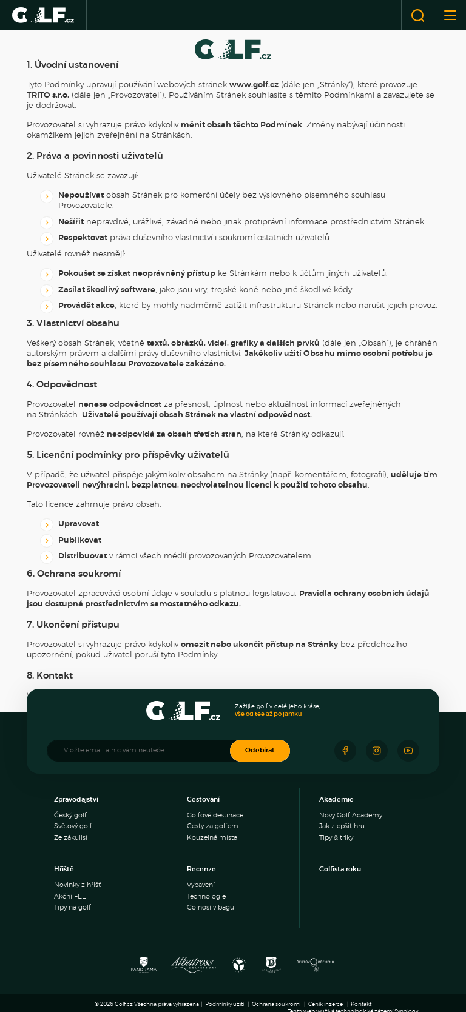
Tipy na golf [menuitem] (72, 907)
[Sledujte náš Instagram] (377, 751)
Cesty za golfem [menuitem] (212, 826)
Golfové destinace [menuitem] (215, 815)
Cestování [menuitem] (203, 799)
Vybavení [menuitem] (201, 885)
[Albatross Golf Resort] (193, 968)
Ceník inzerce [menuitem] (325, 1004)
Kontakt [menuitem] (361, 1004)
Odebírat (260, 750)
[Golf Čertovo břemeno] (315, 968)
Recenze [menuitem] (201, 869)
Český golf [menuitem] (70, 815)
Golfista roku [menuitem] (340, 869)
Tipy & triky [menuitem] (336, 837)
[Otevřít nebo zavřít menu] (450, 15)
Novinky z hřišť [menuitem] (77, 885)
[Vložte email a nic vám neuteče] (144, 751)
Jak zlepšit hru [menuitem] (342, 826)
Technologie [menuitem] (206, 896)
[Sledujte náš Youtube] (408, 751)
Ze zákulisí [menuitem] (70, 837)
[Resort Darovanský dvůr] (271, 968)
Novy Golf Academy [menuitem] (350, 815)
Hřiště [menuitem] (64, 869)
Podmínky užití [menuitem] (224, 1004)
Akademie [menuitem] (336, 799)
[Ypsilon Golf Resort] (239, 968)
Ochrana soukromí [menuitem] (276, 1004)
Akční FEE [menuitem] (70, 896)
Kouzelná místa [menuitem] (212, 837)
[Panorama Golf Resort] (144, 968)
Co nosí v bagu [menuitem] (210, 907)
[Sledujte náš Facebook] (345, 751)
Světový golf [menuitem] (73, 826)
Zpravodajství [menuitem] (76, 799)
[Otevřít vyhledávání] (418, 15)
